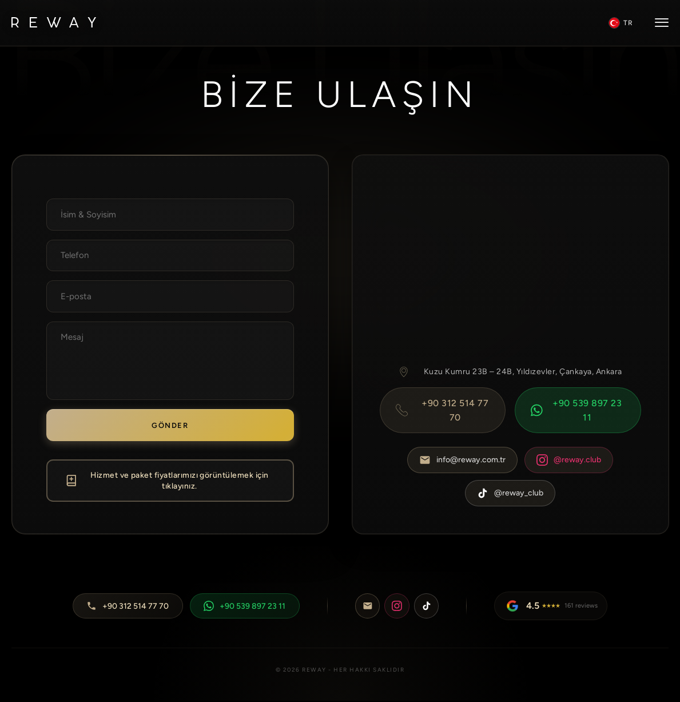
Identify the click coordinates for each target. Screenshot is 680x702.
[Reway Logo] (53, 23)
